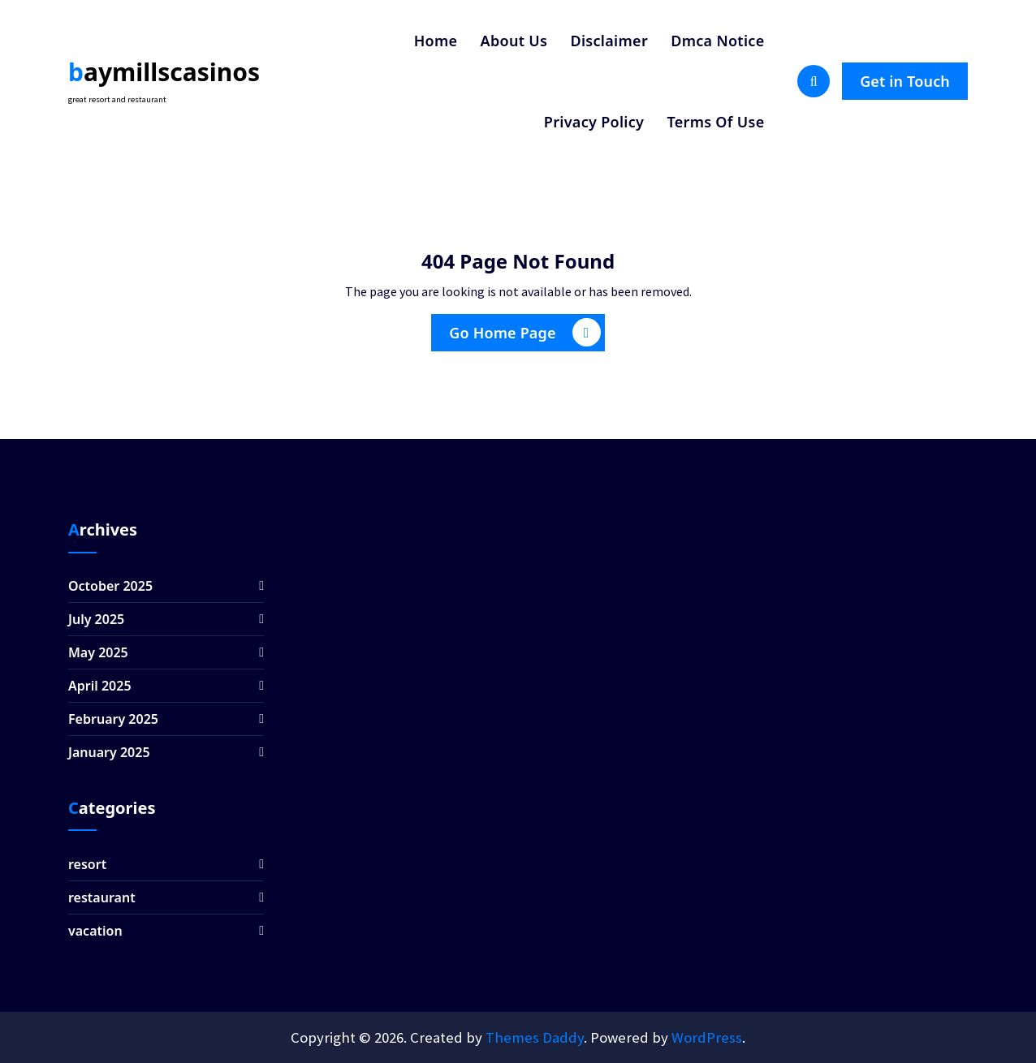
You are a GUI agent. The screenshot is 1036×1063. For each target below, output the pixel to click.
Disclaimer (609, 40)
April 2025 (100, 686)
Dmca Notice (717, 40)
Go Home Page (524, 332)
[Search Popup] (813, 81)
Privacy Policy (594, 121)
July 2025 (96, 619)
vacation (95, 931)
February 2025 (113, 719)
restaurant (102, 897)
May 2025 (98, 652)
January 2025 (109, 752)
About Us (514, 40)
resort (87, 864)
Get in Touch (905, 81)
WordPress (706, 1037)
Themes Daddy (535, 1037)
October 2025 (110, 586)
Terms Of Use (715, 121)
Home (436, 40)
